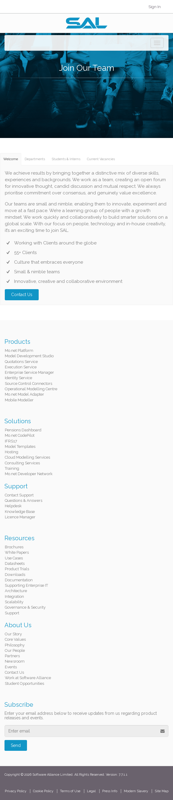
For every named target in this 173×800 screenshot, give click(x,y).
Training (12, 468)
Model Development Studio (29, 356)
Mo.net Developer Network (28, 474)
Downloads (15, 574)
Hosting (11, 452)
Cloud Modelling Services (27, 457)
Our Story (13, 634)
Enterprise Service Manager (29, 372)
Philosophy (15, 645)
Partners (12, 656)
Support (12, 613)
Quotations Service (21, 361)
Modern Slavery (136, 791)
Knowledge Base (20, 511)
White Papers (17, 552)
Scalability (14, 602)
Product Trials (17, 569)
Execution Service (21, 367)
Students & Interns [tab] (66, 159)
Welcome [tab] (10, 159)
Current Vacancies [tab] (101, 159)
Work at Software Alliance (28, 678)
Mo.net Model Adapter (24, 394)
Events (11, 667)
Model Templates (20, 446)
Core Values (15, 639)
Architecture (16, 591)
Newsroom (15, 661)
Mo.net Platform (19, 350)
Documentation (19, 580)
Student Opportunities (24, 683)
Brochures (14, 547)
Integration (14, 596)
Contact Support (19, 495)
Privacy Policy (15, 791)
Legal (91, 791)
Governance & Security (25, 607)
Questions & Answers (23, 500)
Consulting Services (22, 463)
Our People (15, 650)
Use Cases (14, 558)
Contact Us (21, 294)
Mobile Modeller (19, 400)
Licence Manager (20, 517)
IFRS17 (11, 441)
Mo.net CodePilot (19, 435)
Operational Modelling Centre (31, 389)
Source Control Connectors (28, 383)
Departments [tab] (35, 159)
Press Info (109, 791)
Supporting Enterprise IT (26, 585)
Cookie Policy (43, 791)
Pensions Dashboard (23, 430)
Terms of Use (70, 791)
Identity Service (18, 378)
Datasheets (15, 563)
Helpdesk (13, 506)
